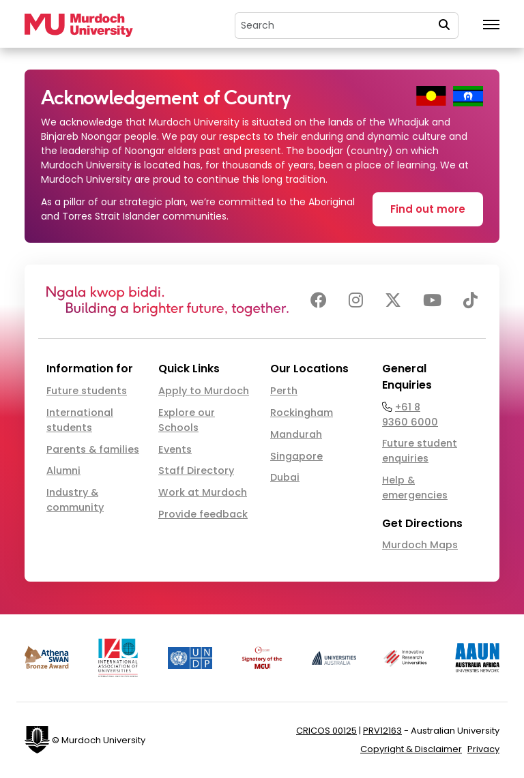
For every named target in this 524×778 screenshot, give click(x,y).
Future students (86, 391)
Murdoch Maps (420, 545)
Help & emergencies (415, 487)
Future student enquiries (419, 450)
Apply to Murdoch (203, 391)
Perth (283, 391)
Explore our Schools (186, 420)
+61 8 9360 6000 (410, 414)
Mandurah (296, 434)
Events (175, 449)
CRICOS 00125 (326, 730)
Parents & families (92, 449)
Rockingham (301, 412)
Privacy (483, 749)
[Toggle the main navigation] (491, 25)
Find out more (427, 209)
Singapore (296, 456)
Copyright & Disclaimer (411, 749)
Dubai (285, 477)
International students (79, 420)
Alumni (63, 470)
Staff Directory (196, 470)
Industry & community (75, 499)
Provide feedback (203, 514)
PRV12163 (382, 730)
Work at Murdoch (202, 492)
